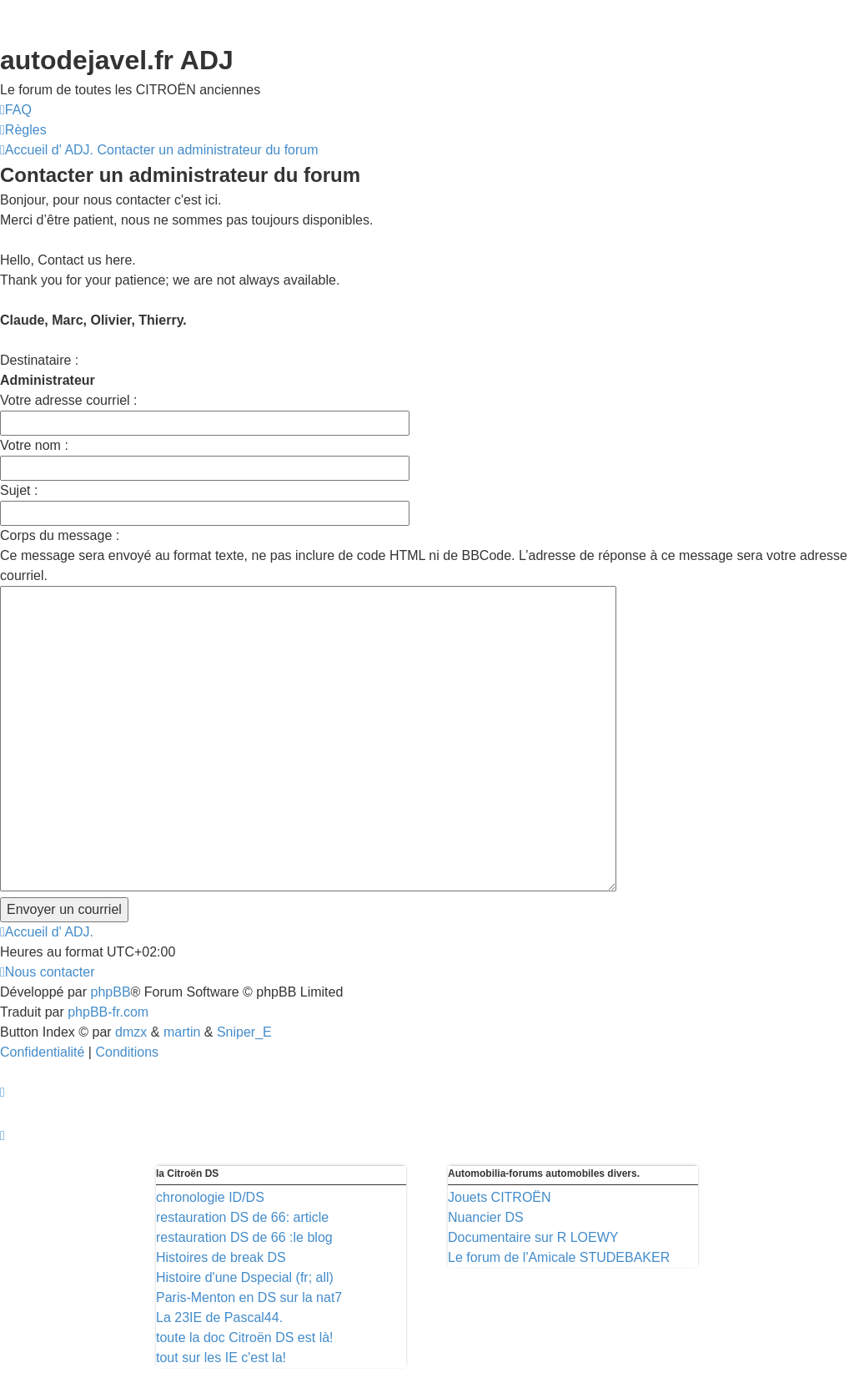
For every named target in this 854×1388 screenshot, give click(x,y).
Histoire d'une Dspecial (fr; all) (245, 1277)
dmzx (131, 1032)
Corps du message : (59, 535)
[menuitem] (16, 110)
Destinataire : (39, 360)
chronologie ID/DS (210, 1197)
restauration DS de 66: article (242, 1217)
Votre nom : (34, 445)
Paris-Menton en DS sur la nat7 (249, 1297)
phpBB (111, 992)
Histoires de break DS (221, 1257)
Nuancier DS (486, 1217)
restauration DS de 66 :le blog (244, 1237)
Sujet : (19, 490)
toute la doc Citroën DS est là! (245, 1337)
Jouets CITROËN (499, 1197)
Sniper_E (244, 1032)
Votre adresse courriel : (69, 400)
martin (181, 1032)
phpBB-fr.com (108, 1012)
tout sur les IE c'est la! (221, 1357)
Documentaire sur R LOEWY (533, 1237)
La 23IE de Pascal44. (219, 1317)
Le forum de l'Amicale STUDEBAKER (559, 1257)
